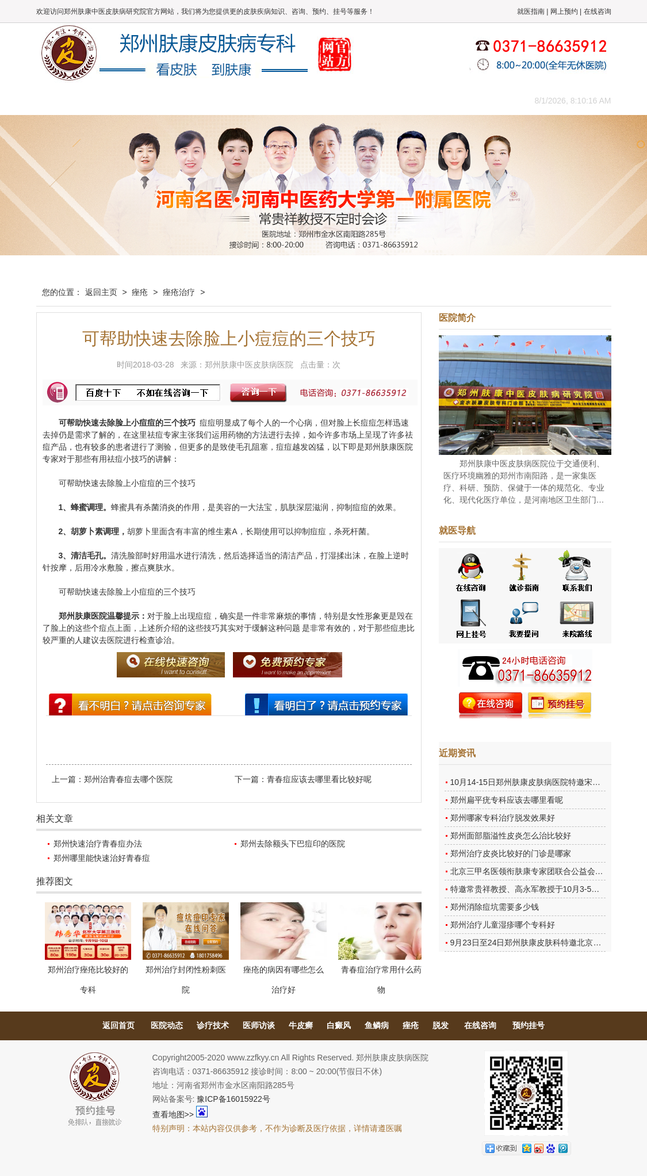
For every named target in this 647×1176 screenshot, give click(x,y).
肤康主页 (62, 100)
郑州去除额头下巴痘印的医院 (292, 843)
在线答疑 (321, 100)
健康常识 (269, 100)
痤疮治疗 (179, 292)
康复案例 (372, 100)
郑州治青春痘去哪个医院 (128, 779)
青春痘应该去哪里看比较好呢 (319, 779)
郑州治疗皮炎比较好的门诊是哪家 (510, 853)
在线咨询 (597, 11)
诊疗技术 (213, 1025)
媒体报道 (217, 100)
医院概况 (113, 100)
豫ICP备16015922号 (233, 1099)
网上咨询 (424, 100)
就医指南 (531, 11)
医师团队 (165, 100)
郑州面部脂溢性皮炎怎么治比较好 (510, 835)
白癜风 (339, 1025)
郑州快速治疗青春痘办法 (97, 843)
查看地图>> (173, 1114)
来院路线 (476, 100)
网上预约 (564, 11)
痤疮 (140, 292)
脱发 (440, 1025)
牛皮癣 (301, 1025)
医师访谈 (259, 1025)
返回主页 (101, 292)
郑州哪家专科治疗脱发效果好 (502, 817)
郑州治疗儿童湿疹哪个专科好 (502, 924)
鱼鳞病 (377, 1025)
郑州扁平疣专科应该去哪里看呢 (506, 800)
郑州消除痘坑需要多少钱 (494, 906)
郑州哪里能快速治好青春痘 (101, 858)
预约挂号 (528, 1025)
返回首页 (118, 1025)
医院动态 (167, 1025)
